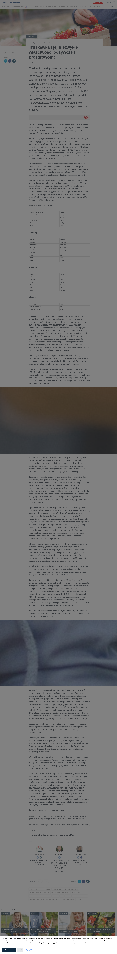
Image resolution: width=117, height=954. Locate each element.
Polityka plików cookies (31, 950)
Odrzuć (20, 950)
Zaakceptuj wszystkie (9, 950)
